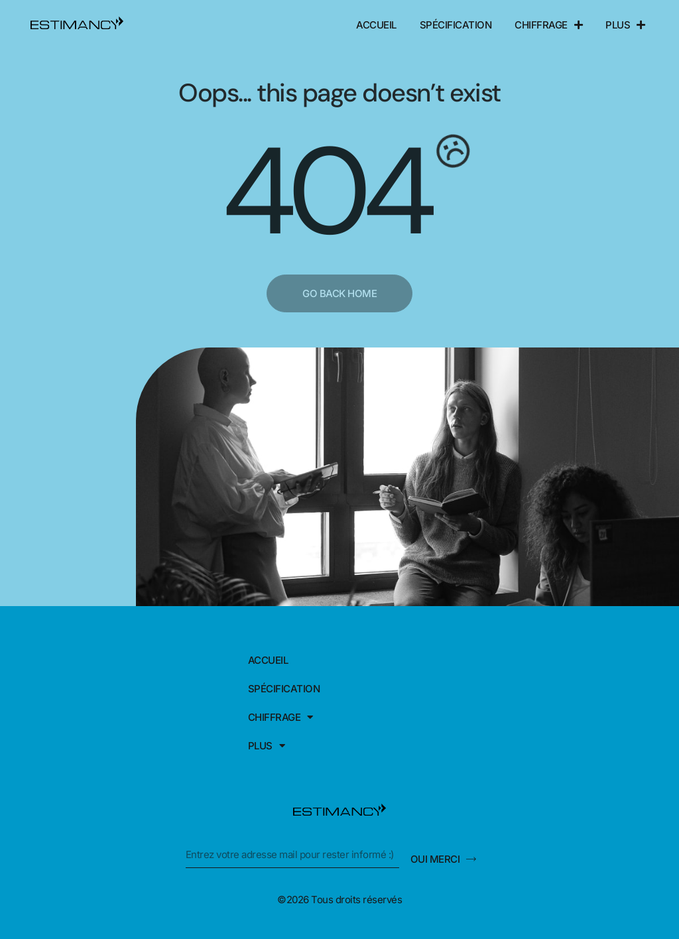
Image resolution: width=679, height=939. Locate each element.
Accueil (376, 25)
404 (325, 192)
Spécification (456, 25)
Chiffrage (548, 25)
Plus (625, 25)
